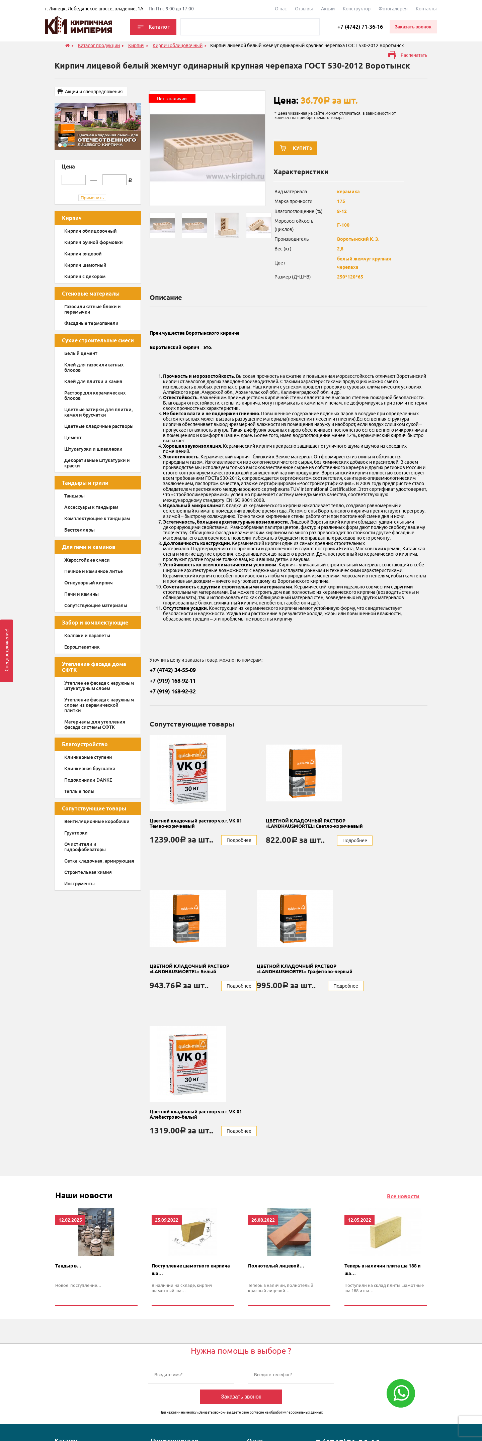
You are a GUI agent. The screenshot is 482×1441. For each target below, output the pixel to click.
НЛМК (157, 1352)
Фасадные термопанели (91, 323)
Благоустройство (85, 744)
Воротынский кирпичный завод (178, 1366)
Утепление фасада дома (81, 1363)
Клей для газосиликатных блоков (94, 367)
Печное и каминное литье (93, 571)
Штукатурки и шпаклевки (93, 449)
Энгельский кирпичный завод (176, 1384)
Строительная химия (88, 872)
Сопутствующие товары (94, 808)
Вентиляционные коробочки (97, 821)
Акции (328, 8)
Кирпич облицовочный (90, 231)
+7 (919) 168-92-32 (173, 691)
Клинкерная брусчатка (89, 768)
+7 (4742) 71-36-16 (360, 27)
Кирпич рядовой (83, 253)
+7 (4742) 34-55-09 (173, 670)
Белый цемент (80, 353)
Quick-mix (161, 1329)
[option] (98, 126)
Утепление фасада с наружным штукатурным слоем (99, 685)
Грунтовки (76, 833)
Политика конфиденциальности (208, 1424)
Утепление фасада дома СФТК (94, 667)
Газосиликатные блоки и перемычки (92, 309)
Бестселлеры (79, 530)
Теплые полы (79, 791)
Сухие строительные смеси (98, 340)
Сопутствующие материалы (95, 605)
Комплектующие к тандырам (97, 518)
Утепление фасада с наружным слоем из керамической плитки (99, 705)
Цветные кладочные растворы (99, 426)
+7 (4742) (345, 1297)
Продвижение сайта (405, 1424)
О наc (281, 8)
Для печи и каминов (88, 547)
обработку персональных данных (296, 1267)
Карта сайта (313, 1424)
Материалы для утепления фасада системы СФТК (94, 724)
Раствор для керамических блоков (95, 395)
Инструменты (79, 883)
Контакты (426, 8)
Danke (157, 1318)
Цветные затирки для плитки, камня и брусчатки (98, 412)
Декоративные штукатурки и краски (97, 463)
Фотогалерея (393, 8)
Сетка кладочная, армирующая (99, 861)
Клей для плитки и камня (93, 381)
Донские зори (166, 1341)
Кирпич (72, 218)
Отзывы (304, 8)
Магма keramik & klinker (176, 1307)
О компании (260, 1307)
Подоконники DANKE (88, 780)
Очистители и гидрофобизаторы (85, 847)
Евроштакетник (82, 647)
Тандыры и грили (85, 483)
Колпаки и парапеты (87, 635)
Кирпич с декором (84, 276)
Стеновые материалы (90, 294)
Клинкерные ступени (88, 757)
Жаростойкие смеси (87, 560)
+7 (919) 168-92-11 (173, 681)
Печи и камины (81, 594)
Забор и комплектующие (95, 623)
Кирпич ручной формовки (93, 242)
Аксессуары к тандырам (91, 507)
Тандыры (74, 495)
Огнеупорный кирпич (88, 582)
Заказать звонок (241, 1252)
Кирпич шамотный (85, 265)
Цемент (73, 437)
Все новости (403, 1051)
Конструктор (357, 8)
